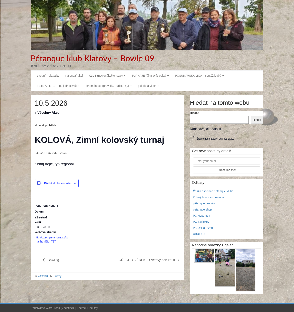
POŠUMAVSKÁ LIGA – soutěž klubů (199, 75)
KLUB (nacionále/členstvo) (107, 75)
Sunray (57, 276)
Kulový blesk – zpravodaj (209, 197)
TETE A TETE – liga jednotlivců (58, 85)
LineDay (92, 308)
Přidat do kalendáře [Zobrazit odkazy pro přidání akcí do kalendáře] (57, 183)
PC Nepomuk (201, 215)
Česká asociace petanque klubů (213, 191)
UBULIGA (199, 234)
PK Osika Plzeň (203, 227)
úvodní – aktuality (48, 75)
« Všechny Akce (47, 112)
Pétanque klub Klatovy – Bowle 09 (92, 58)
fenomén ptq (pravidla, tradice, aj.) (109, 85)
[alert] (226, 138)
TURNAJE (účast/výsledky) (150, 75)
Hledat (194, 113)
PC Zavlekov (201, 221)
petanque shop (202, 209)
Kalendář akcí (74, 75)
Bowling (53, 260)
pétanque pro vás (204, 203)
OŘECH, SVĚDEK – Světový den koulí (147, 260)
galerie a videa (148, 85)
